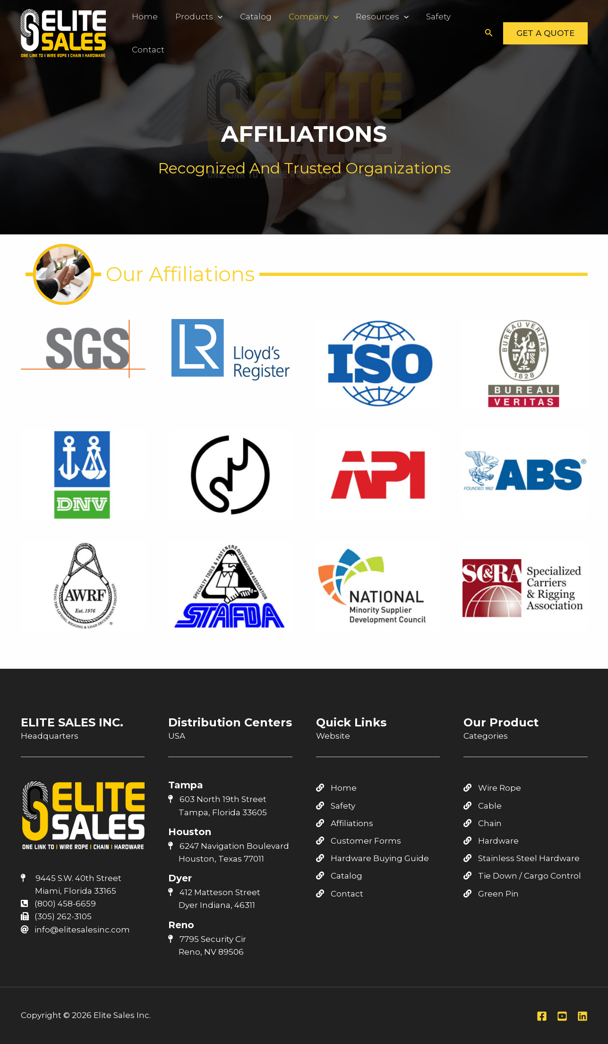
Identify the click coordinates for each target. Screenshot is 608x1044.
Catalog (244, 16)
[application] (210, 16)
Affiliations (344, 823)
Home (142, 16)
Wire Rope (492, 788)
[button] (489, 33)
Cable (482, 806)
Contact (145, 49)
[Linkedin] (582, 1016)
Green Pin (491, 893)
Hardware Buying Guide (372, 858)
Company (298, 16)
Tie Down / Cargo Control (522, 875)
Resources (361, 16)
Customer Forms (358, 841)
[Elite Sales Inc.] (63, 32)
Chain (482, 823)
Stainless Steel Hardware (521, 858)
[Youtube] (562, 1016)
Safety (414, 16)
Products (191, 16)
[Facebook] (542, 1016)
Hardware (491, 841)
